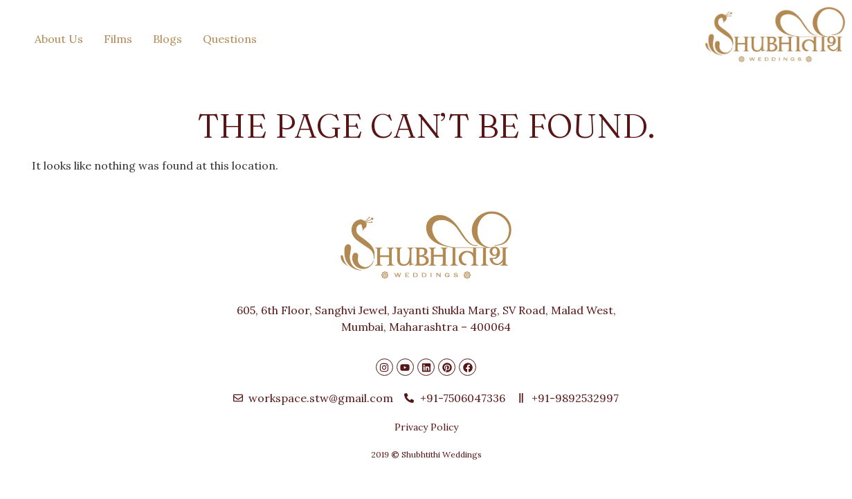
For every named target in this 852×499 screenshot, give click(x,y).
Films (118, 39)
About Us (59, 39)
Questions (230, 39)
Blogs (167, 39)
